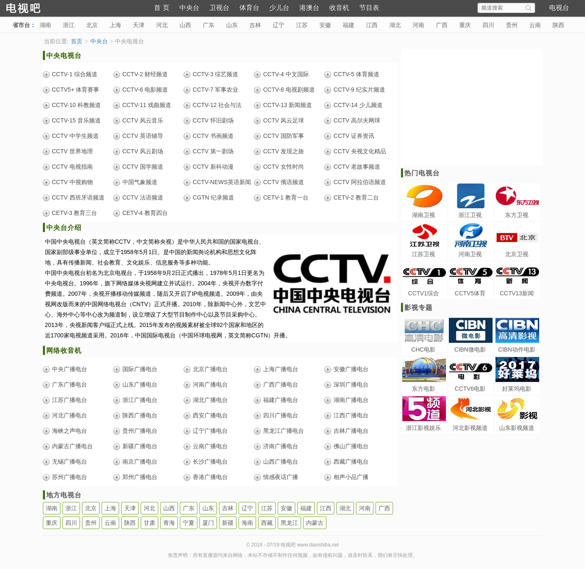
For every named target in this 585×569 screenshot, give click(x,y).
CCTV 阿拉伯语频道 (360, 182)
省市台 (21, 25)
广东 (208, 25)
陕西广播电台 (139, 415)
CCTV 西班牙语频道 (78, 197)
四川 (488, 25)
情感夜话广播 (280, 477)
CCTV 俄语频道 (283, 182)
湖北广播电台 (210, 400)
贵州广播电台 (139, 430)
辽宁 (278, 25)
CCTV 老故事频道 (357, 166)
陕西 (558, 25)
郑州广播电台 (139, 477)
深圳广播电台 (351, 384)
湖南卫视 (423, 215)
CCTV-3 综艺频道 (216, 74)
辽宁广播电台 (210, 430)
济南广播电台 (280, 446)
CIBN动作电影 (516, 349)
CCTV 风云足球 (283, 120)
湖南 (45, 25)
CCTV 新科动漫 (213, 166)
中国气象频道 (139, 182)
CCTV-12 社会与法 (217, 105)
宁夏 (188, 522)
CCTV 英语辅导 (142, 135)
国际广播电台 (139, 369)
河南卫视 (470, 254)
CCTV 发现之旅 (283, 151)
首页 (76, 41)
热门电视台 (422, 173)
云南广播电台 (210, 446)
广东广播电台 (69, 384)
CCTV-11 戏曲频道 (146, 105)
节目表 (369, 7)
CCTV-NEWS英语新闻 (222, 182)
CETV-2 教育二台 (356, 197)
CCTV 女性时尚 (283, 166)
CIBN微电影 (469, 349)
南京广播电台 (139, 461)
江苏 (302, 25)
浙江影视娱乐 (423, 427)
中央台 (189, 7)
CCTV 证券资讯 (354, 135)
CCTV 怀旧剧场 (213, 120)
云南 (535, 25)
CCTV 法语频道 (142, 197)
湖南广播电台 (351, 400)
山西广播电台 (280, 461)
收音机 (339, 7)
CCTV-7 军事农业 (216, 89)
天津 (138, 25)
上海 (115, 25)
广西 (442, 25)
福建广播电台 (280, 400)
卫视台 (219, 7)
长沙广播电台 (210, 461)
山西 (185, 25)
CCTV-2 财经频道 (145, 74)
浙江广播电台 (139, 400)
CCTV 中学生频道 (75, 135)
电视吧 (37, 7)
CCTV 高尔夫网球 (357, 120)
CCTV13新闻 (517, 293)
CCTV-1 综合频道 (75, 74)
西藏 (267, 522)
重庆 (465, 25)
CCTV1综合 (423, 293)
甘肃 (149, 522)
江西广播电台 (351, 415)
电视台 (559, 7)
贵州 (512, 25)
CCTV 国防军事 (283, 135)
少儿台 (279, 7)
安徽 (325, 25)
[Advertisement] (471, 107)
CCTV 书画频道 (213, 135)
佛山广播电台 (351, 446)
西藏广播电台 (351, 461)
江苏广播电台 (69, 400)
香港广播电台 (210, 477)
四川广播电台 (280, 415)
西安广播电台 (210, 415)
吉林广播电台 (351, 430)
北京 (92, 25)
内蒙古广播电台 (72, 446)
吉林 (255, 25)
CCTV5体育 (470, 293)
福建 (348, 25)
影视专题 (418, 307)
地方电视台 (64, 495)
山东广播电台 (139, 384)
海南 (247, 522)
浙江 (69, 25)
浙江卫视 (470, 215)
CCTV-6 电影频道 (145, 89)
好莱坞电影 (516, 388)
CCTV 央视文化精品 (360, 151)
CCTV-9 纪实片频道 (359, 89)
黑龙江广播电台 (283, 430)
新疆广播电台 (139, 446)
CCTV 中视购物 (72, 182)
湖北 (395, 25)
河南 (418, 25)
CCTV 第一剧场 (213, 151)
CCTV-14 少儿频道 (358, 105)
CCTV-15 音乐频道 (76, 120)
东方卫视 (516, 215)
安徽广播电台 (351, 369)
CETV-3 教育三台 (74, 213)
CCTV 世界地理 (72, 151)
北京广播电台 (210, 369)
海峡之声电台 (69, 430)
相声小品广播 (351, 477)
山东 (232, 25)
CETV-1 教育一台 (286, 197)
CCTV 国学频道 (142, 166)
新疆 (228, 522)
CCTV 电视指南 (72, 166)
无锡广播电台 (69, 461)
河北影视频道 (470, 427)
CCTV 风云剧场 (142, 151)
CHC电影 (423, 349)
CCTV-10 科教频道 (76, 105)
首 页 (161, 7)
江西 (372, 25)
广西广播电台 (280, 384)
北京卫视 (516, 254)
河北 (162, 25)
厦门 (208, 522)
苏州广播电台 (69, 477)
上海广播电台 (280, 369)
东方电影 (423, 388)
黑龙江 (289, 522)
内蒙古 (315, 522)
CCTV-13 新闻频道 (287, 105)
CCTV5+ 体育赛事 (76, 89)
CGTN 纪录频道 (213, 197)
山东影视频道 (516, 427)
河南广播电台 (210, 384)
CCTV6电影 (470, 388)
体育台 (249, 7)
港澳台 (309, 7)
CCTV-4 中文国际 (286, 74)
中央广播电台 (69, 369)
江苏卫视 (423, 254)
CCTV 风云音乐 (142, 120)
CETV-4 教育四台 (145, 213)
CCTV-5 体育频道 (356, 74)
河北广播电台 (69, 415)
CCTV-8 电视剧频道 (289, 89)
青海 (169, 522)
